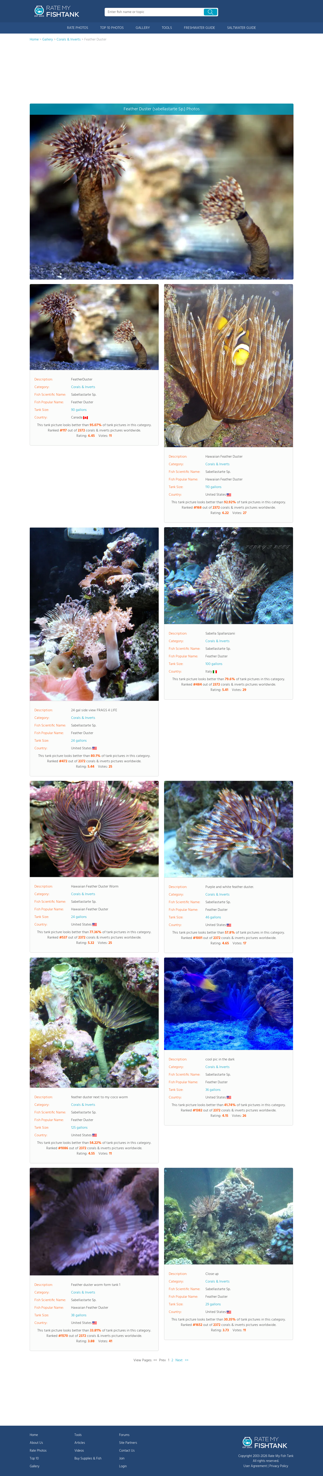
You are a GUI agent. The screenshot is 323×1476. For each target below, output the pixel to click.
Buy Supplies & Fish (87, 1458)
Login (123, 1466)
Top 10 (34, 1458)
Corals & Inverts (83, 387)
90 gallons (79, 410)
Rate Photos (38, 1450)
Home (34, 1435)
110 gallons (213, 487)
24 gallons (79, 741)
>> (186, 1360)
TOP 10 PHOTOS (112, 28)
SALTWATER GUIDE (241, 28)
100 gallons (213, 664)
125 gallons (79, 1128)
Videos (79, 1450)
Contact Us (127, 1450)
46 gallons (213, 917)
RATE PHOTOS (77, 28)
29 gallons (213, 1304)
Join (122, 1458)
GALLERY (143, 28)
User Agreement (255, 1466)
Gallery (34, 1466)
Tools (78, 1435)
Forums (124, 1435)
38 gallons (79, 1315)
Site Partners (128, 1443)
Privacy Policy (278, 1466)
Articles (79, 1443)
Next (179, 1360)
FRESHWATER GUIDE (199, 28)
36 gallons (213, 1090)
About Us (36, 1443)
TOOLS (167, 28)
